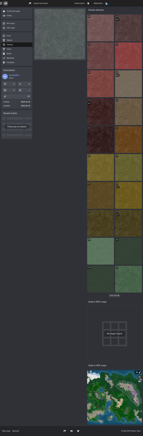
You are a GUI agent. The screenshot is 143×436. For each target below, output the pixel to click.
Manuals (15, 431)
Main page (6, 431)
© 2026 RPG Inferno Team (131, 431)
